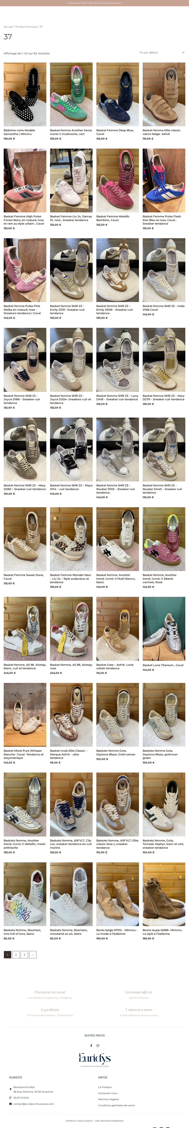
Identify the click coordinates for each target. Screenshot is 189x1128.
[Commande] (161, 52)
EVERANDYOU (117, 1121)
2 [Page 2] (16, 955)
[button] (93, 16)
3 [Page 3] (24, 955)
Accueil (8, 26)
